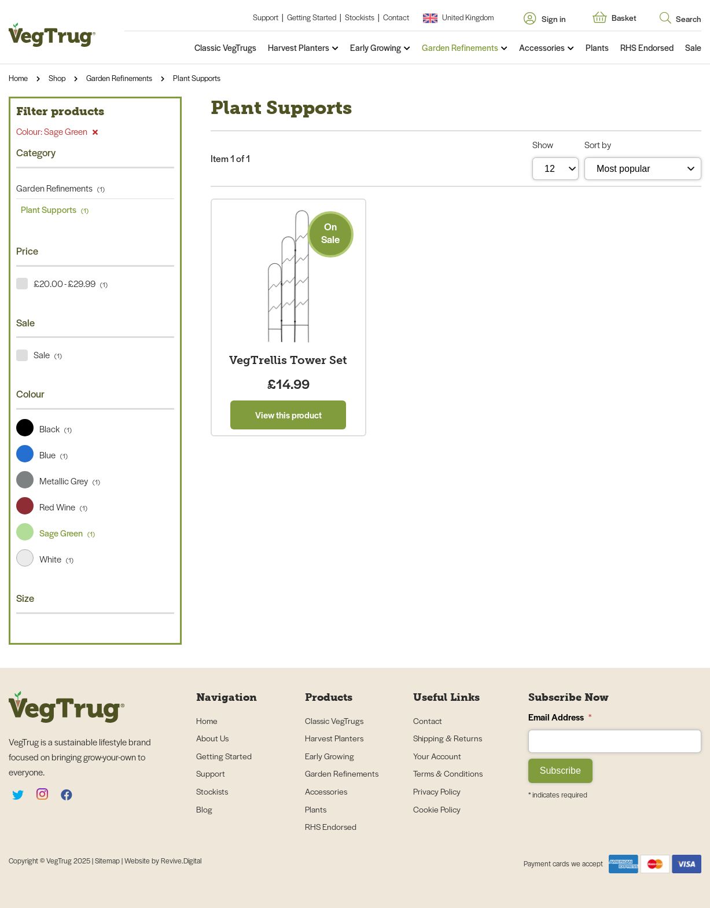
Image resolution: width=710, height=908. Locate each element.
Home (18, 77)
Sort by (597, 144)
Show (542, 144)
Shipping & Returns (447, 738)
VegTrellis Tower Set (288, 360)
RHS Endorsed (647, 47)
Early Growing (375, 47)
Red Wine (51, 507)
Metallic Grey (58, 481)
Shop (57, 77)
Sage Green (55, 533)
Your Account (437, 756)
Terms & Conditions (448, 773)
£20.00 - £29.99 (71, 283)
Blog (204, 809)
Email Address (559, 717)
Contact (396, 17)
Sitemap (108, 860)
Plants (597, 47)
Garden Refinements (460, 47)
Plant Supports (196, 77)
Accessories (542, 47)
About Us (212, 738)
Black (44, 428)
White (44, 559)
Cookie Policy (437, 809)
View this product (288, 415)
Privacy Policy (437, 791)
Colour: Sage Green (57, 131)
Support (265, 17)
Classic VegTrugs (225, 47)
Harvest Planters (298, 47)
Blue (42, 455)
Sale (693, 47)
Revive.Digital (181, 860)
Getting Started (311, 17)
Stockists (359, 17)
